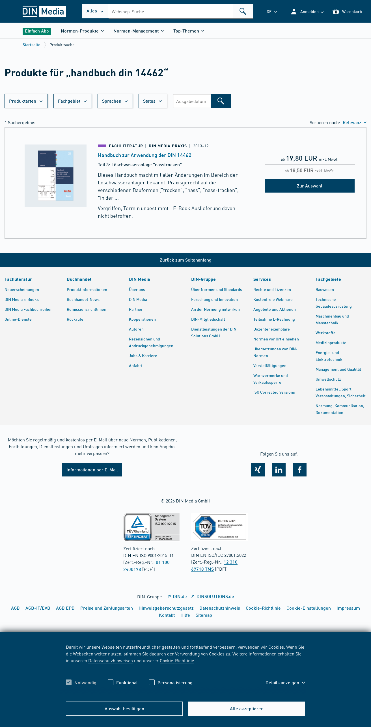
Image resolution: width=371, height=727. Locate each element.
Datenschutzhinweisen (110, 660)
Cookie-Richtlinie (177, 660)
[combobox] (180, 11)
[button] (306, 11)
